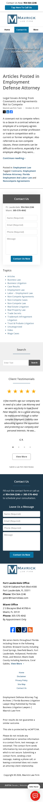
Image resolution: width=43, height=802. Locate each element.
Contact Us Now (21, 258)
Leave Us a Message (21, 506)
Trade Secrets (14, 313)
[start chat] (35, 796)
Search (34, 362)
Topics (7, 270)
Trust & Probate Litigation (20, 323)
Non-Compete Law (16, 303)
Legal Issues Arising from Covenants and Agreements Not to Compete (20, 101)
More (35, 29)
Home (7, 29)
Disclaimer (21, 676)
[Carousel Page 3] (24, 447)
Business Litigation (16, 283)
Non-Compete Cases (17, 299)
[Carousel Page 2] (19, 447)
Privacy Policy (21, 680)
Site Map (21, 684)
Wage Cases (13, 333)
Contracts (16, 171)
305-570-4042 (19, 615)
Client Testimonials (22, 379)
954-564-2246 (19, 594)
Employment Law (22, 167)
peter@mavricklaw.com (15, 597)
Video (10, 330)
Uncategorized (14, 326)
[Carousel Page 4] (30, 447)
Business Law (14, 279)
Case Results (13, 286)
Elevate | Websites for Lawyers (21, 785)
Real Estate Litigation (18, 306)
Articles (11, 276)
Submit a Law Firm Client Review (21, 467)
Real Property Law (16, 310)
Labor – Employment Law (20, 293)
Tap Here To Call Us (21, 7)
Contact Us (21, 29)
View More (21, 456)
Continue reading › (14, 158)
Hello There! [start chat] (33, 787)
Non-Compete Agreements (20, 296)
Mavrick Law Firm (30, 775)
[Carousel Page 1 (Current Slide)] (13, 447)
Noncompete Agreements (16, 181)
